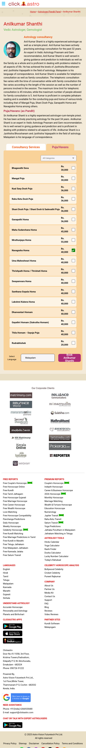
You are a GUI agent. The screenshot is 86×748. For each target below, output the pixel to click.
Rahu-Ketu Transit (53, 519)
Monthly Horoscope (54, 497)
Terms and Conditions (72, 743)
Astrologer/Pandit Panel (49, 11)
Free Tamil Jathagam (13, 494)
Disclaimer (34, 743)
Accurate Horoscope (13, 607)
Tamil (5, 576)
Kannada (7, 587)
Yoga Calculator (52, 545)
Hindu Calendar (52, 542)
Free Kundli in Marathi (13, 541)
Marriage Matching (54, 501)
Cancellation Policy (50, 743)
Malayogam (50, 627)
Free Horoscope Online (14, 487)
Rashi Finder (50, 549)
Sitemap (23, 743)
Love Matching (10, 512)
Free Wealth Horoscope (14, 508)
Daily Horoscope (11, 523)
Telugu (6, 580)
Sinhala (6, 598)
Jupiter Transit (54, 515)
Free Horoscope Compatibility (17, 515)
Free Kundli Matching (13, 533)
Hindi (5, 573)
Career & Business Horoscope (59, 490)
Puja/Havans (60, 147)
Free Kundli (8, 490)
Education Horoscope (55, 508)
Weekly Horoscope (12, 526)
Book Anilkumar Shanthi (69, 358)
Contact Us (50, 596)
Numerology (50, 512)
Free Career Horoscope (14, 505)
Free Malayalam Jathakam (15, 548)
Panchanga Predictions (14, 519)
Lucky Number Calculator (57, 556)
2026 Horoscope (55, 494)
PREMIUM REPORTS (54, 479)
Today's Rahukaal (53, 560)
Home (33, 11)
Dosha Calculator (53, 553)
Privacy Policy (10, 743)
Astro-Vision (38, 734)
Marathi (6, 591)
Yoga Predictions (53, 526)
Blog (47, 607)
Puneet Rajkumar (53, 576)
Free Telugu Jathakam (13, 544)
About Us (49, 585)
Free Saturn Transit (12, 555)
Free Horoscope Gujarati (14, 497)
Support (48, 600)
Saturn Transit (54, 523)
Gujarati (6, 594)
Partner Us (50, 589)
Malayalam (8, 583)
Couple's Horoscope (57, 483)
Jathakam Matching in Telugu (59, 533)
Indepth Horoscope (54, 487)
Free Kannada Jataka (13, 551)
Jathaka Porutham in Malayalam (60, 530)
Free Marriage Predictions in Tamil (19, 537)
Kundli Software (52, 623)
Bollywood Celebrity (54, 569)
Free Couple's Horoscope (17, 483)
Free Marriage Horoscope (15, 501)
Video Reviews (51, 614)
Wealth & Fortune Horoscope (58, 505)
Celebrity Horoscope (15, 530)
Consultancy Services (26, 147)
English (6, 569)
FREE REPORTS (10, 479)
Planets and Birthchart (13, 614)
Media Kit (49, 593)
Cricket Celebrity (52, 573)
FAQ (46, 603)
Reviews (48, 611)
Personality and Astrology (15, 611)
